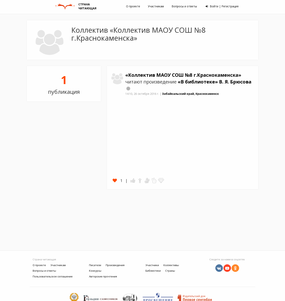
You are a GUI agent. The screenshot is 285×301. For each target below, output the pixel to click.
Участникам (156, 6)
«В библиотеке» (198, 82)
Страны (170, 270)
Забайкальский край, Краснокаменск (190, 94)
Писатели (95, 265)
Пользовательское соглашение (53, 276)
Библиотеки (153, 270)
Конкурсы (95, 270)
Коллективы (171, 265)
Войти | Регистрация (222, 6)
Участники (152, 265)
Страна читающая (44, 259)
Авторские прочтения (103, 276)
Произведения (115, 265)
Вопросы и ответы (184, 6)
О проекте (133, 6)
